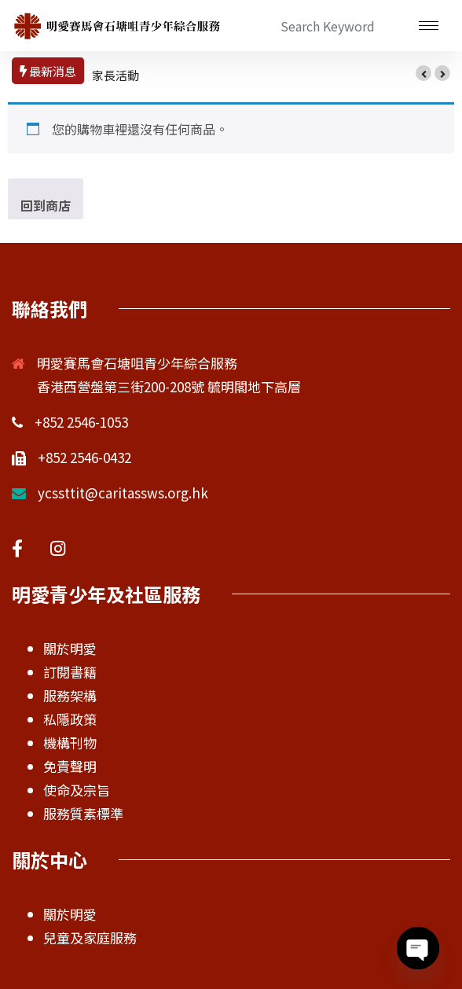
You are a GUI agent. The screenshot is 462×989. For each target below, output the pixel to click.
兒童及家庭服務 (90, 937)
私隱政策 (70, 719)
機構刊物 (70, 742)
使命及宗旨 (76, 790)
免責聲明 (70, 766)
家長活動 (115, 75)
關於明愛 (70, 648)
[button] (423, 73)
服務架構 (70, 695)
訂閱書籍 (70, 672)
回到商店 (45, 205)
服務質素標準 (83, 813)
